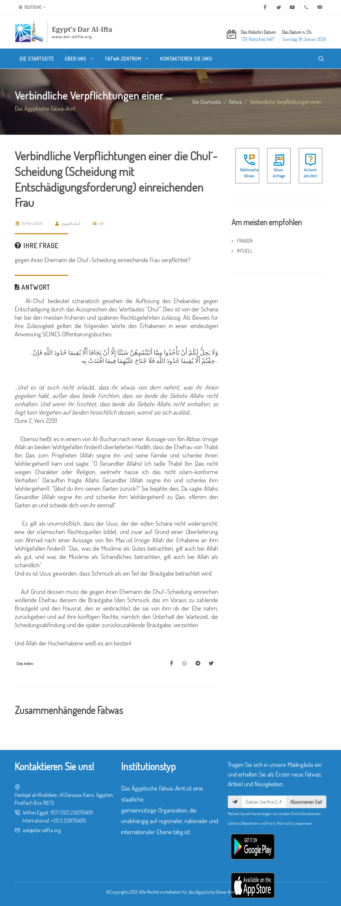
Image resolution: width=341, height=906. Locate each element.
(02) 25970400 (77, 812)
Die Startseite (206, 101)
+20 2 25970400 (68, 820)
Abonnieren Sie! (306, 802)
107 (54, 812)
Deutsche (32, 7)
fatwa (235, 101)
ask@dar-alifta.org (42, 830)
